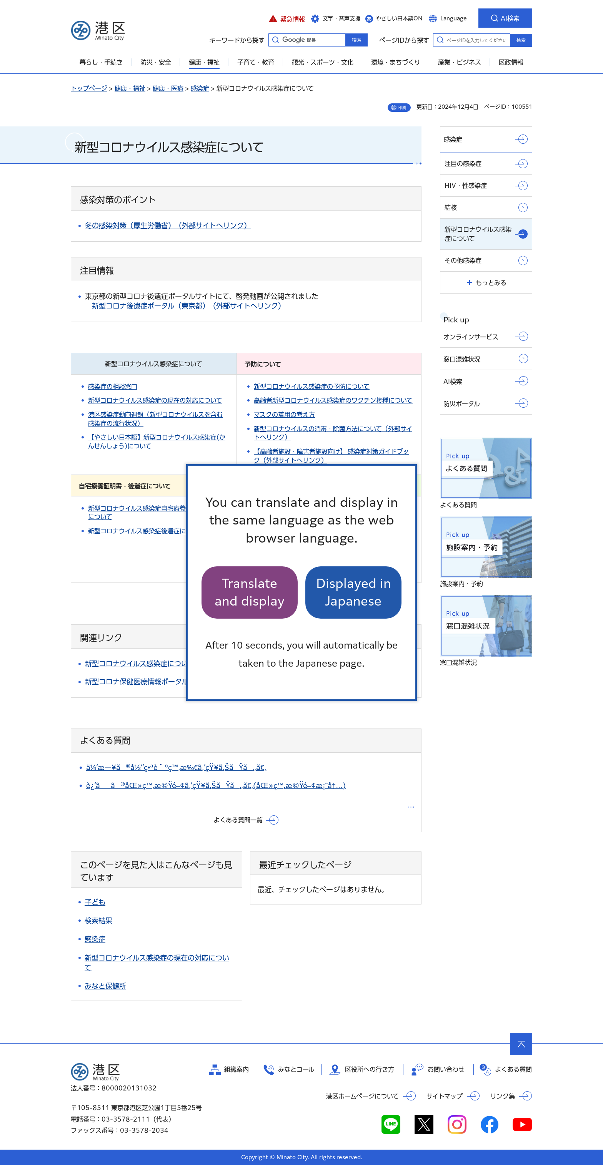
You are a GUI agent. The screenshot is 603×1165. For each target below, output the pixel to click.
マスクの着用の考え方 (284, 415)
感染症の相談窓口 (112, 386)
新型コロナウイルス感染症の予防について (312, 386)
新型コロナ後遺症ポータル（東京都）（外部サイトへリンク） (188, 305)
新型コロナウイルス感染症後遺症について (146, 531)
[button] (286, 18)
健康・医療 (168, 88)
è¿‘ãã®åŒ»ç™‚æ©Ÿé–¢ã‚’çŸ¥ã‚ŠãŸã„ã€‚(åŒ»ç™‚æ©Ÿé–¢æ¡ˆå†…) (216, 785)
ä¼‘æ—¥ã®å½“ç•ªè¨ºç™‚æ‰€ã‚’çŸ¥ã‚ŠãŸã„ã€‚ (176, 767)
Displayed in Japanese (353, 592)
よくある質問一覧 (238, 820)
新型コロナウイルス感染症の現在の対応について (155, 400)
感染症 (200, 88)
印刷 (402, 108)
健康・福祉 (130, 88)
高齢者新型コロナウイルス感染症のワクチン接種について (333, 400)
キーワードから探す (275, 39)
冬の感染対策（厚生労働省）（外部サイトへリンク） (168, 225)
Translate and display (250, 592)
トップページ (89, 88)
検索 (521, 40)
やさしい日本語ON (399, 18)
